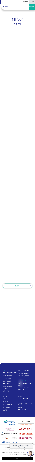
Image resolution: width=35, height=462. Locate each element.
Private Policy (22, 454)
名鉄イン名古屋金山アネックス (8, 387)
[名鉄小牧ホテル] (26, 434)
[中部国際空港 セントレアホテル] (9, 433)
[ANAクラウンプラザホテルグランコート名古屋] (9, 429)
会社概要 (5, 410)
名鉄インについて (7, 399)
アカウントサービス (7, 404)
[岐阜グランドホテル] (9, 442)
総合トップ (5, 396)
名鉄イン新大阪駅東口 (23, 376)
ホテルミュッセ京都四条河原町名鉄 (24, 388)
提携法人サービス (22, 409)
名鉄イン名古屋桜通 (8, 378)
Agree (17, 458)
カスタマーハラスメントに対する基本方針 (25, 404)
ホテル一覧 (5, 401)
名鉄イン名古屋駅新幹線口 (9, 373)
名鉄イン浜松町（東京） (23, 373)
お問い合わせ (17, 280)
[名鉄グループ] (9, 422)
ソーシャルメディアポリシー (24, 401)
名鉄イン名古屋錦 (7, 381)
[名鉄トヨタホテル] (26, 438)
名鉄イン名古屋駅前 (8, 375)
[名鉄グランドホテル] (26, 429)
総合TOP (25, 2)
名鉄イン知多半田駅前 (23, 370)
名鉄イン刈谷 (6, 391)
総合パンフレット (7, 407)
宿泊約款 (20, 396)
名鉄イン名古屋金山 (8, 384)
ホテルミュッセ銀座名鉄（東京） (24, 384)
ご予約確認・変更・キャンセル (13, 291)
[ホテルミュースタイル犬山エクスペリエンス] (9, 438)
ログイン (26, 291)
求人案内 (20, 407)
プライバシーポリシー (23, 398)
